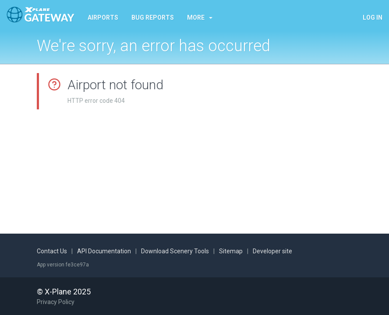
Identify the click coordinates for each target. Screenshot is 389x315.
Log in (372, 17)
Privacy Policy (55, 301)
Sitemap (231, 251)
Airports (103, 17)
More (199, 17)
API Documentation (104, 251)
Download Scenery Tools (175, 251)
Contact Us (52, 251)
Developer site (272, 251)
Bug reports (152, 17)
